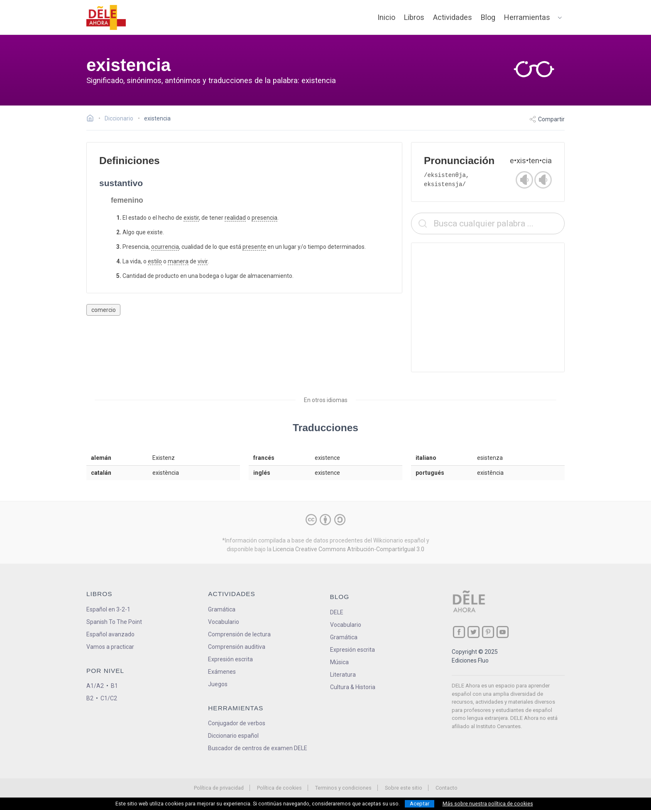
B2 (89, 698)
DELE (336, 612)
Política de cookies (279, 788)
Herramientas (527, 17)
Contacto (447, 788)
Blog (488, 17)
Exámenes (222, 671)
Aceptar (419, 803)
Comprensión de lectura (239, 634)
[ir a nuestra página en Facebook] (459, 632)
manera (178, 261)
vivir (203, 261)
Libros (414, 17)
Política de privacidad (219, 788)
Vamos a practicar (110, 646)
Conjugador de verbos (236, 723)
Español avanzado (110, 634)
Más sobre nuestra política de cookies (488, 804)
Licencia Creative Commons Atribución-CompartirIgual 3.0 (348, 549)
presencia (264, 217)
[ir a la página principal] (106, 17)
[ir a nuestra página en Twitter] (473, 632)
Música (339, 662)
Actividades (452, 17)
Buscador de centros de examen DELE (257, 748)
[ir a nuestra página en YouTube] (502, 632)
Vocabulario (223, 622)
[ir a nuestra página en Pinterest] (488, 632)
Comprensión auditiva (236, 646)
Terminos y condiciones (343, 788)
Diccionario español (233, 735)
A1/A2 (95, 685)
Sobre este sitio (403, 788)
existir (191, 217)
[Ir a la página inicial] (92, 119)
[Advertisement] (487, 307)
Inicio (386, 17)
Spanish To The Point (114, 622)
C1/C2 (108, 698)
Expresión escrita (230, 659)
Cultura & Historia (352, 687)
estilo (155, 261)
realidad (235, 217)
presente (254, 246)
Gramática (221, 609)
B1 (114, 685)
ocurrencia (165, 246)
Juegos (218, 684)
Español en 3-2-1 (108, 609)
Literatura (343, 674)
